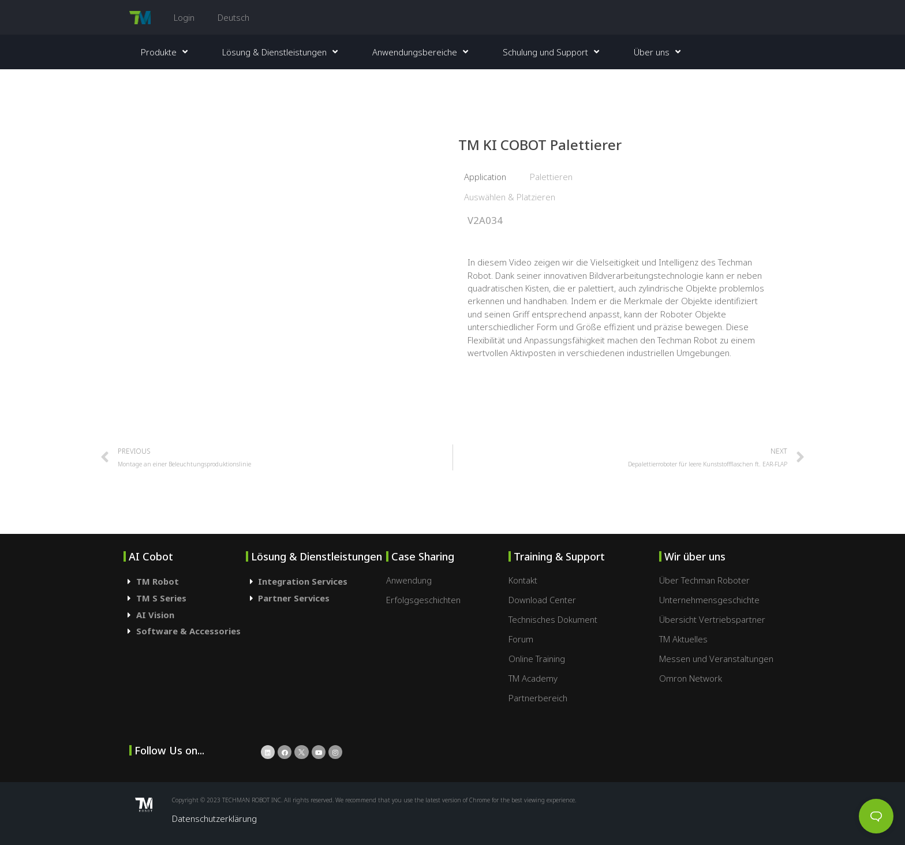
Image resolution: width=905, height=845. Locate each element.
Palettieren (551, 176)
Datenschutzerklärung (214, 818)
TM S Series (161, 598)
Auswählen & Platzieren (509, 197)
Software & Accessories (188, 631)
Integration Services (302, 581)
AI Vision (155, 614)
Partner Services (294, 598)
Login (184, 17)
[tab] (185, 581)
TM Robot (157, 581)
